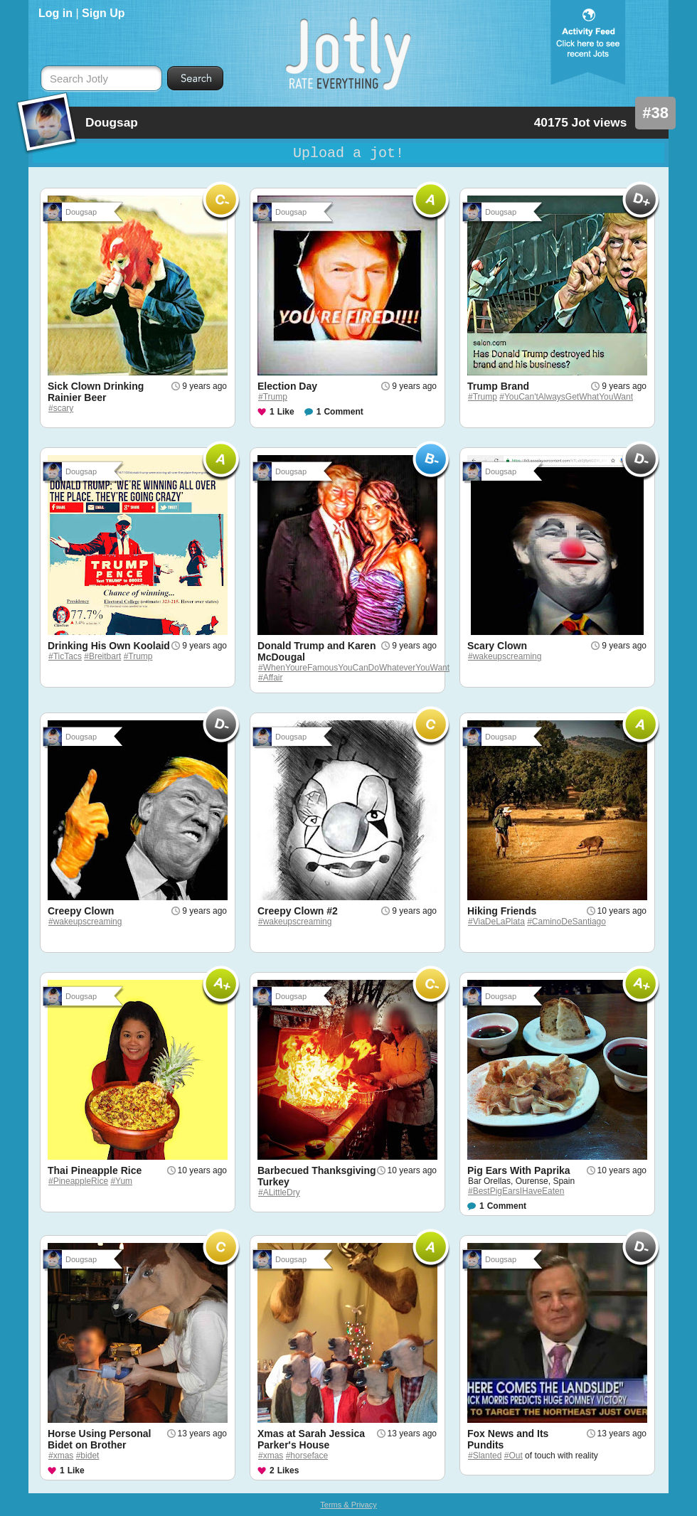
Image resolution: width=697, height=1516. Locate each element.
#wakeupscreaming (504, 656)
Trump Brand (498, 386)
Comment (343, 412)
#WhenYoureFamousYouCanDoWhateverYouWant (353, 668)
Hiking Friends (501, 911)
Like (285, 412)
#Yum (121, 1181)
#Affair (270, 678)
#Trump (272, 397)
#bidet (88, 1456)
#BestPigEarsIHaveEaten (516, 1191)
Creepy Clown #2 (297, 911)
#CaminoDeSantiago (566, 922)
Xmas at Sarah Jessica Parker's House (311, 1439)
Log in (55, 13)
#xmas (60, 1456)
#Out (513, 1456)
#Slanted (484, 1456)
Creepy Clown (81, 911)
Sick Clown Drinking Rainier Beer (96, 391)
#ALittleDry (279, 1192)
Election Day (287, 386)
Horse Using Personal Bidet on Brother (99, 1439)
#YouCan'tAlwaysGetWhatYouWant (566, 397)
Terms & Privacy (348, 1504)
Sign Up (103, 13)
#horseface (307, 1456)
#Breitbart (102, 656)
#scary (60, 408)
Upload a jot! (348, 153)
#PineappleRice (78, 1181)
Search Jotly (79, 79)
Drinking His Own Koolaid (109, 645)
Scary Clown (497, 645)
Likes (288, 1470)
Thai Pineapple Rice (95, 1170)
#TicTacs (65, 656)
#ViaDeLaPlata (496, 922)
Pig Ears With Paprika (518, 1170)
